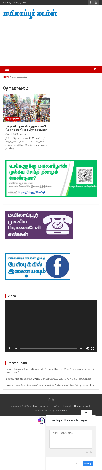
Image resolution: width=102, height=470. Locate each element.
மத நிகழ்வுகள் (12, 119)
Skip (78, 463)
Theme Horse (81, 406)
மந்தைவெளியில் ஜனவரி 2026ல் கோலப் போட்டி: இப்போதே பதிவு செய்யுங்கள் (48, 378)
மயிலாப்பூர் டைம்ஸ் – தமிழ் (44, 406)
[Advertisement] (51, 42)
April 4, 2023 (11, 134)
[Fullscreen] (92, 348)
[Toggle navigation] (7, 69)
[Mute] (87, 348)
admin (23, 134)
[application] (51, 326)
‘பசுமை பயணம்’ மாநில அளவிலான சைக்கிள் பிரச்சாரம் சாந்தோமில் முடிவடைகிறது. (50, 385)
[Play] (9, 348)
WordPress (61, 410)
